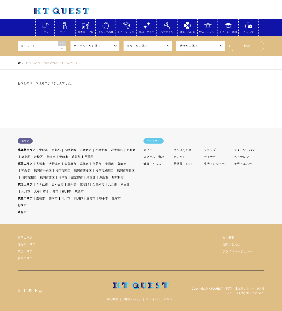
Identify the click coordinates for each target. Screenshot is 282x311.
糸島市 (103, 177)
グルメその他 (105, 31)
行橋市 (51, 156)
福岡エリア (25, 163)
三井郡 (71, 184)
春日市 (109, 163)
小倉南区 (117, 150)
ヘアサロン (167, 31)
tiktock (35, 290)
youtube (40, 290)
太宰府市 (70, 163)
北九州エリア (27, 150)
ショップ (249, 31)
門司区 (88, 156)
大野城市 (55, 163)
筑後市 (79, 191)
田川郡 (78, 198)
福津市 (62, 177)
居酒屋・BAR (85, 31)
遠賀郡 (76, 156)
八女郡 (125, 184)
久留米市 (98, 184)
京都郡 (56, 150)
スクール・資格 (228, 31)
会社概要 (228, 237)
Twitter (19, 290)
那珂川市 (118, 177)
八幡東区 (70, 150)
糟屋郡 (91, 177)
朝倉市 (122, 163)
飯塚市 (116, 198)
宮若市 (96, 163)
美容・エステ (146, 31)
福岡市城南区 (104, 170)
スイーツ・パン (126, 31)
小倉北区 (101, 150)
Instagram (30, 290)
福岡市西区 (47, 177)
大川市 (25, 191)
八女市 (112, 184)
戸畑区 (131, 150)
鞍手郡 (103, 198)
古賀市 (40, 163)
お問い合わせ (231, 244)
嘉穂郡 (40, 198)
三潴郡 (84, 184)
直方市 (91, 198)
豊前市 (63, 156)
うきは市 (42, 184)
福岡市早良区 (126, 170)
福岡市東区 (28, 177)
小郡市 (54, 191)
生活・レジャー (208, 31)
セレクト (180, 156)
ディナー (65, 31)
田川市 (65, 198)
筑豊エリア (25, 198)
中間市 (43, 150)
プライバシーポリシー (237, 251)
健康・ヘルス (187, 31)
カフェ (45, 31)
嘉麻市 (53, 198)
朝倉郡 (25, 170)
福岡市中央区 (43, 170)
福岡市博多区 (83, 170)
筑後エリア (25, 184)
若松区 (38, 156)
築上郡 (25, 156)
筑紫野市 (77, 177)
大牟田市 (40, 191)
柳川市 (66, 191)
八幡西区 (86, 150)
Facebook (24, 290)
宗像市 (84, 163)
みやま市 (58, 184)
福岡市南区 (62, 170)
